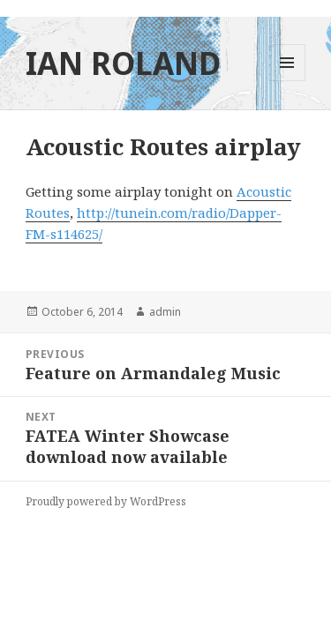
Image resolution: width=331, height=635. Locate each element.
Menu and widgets (287, 80)
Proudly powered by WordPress (106, 501)
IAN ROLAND (123, 63)
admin (165, 311)
